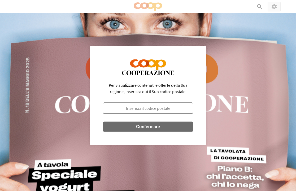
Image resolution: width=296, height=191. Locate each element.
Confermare (148, 126)
